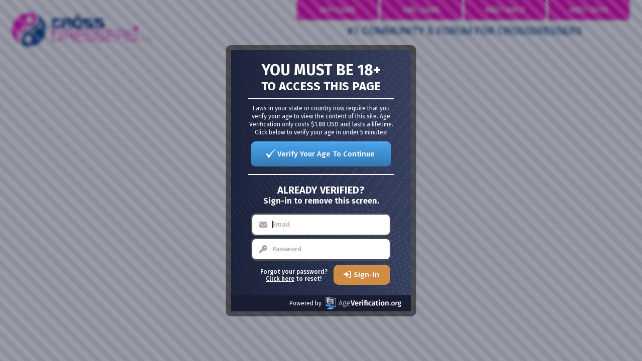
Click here (280, 278)
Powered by (345, 303)
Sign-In (366, 274)
